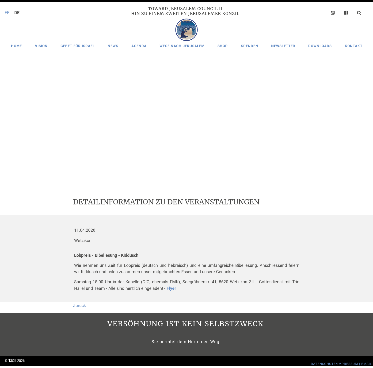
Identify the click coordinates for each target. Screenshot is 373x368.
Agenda (139, 46)
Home (16, 46)
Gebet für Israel (78, 46)
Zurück (79, 305)
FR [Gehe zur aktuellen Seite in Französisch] (7, 12)
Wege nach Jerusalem (182, 46)
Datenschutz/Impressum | (336, 364)
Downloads (320, 46)
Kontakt (353, 46)
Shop (222, 46)
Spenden (249, 46)
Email (366, 364)
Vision (41, 46)
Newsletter (283, 46)
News (113, 46)
